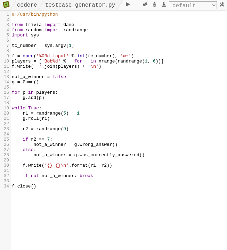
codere (27, 5)
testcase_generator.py (80, 5)
